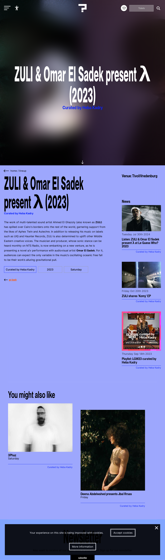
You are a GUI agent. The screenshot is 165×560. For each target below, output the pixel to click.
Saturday (76, 269)
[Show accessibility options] (17, 8)
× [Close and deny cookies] (157, 527)
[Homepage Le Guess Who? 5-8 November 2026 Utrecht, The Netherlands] (82, 8)
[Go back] (6, 171)
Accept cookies (122, 532)
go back (10, 279)
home (13, 170)
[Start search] (157, 8)
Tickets (141, 8)
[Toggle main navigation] (6, 8)
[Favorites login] (124, 8)
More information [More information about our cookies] (82, 546)
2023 (50, 269)
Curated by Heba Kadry (20, 269)
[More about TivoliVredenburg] (141, 187)
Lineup (22, 170)
